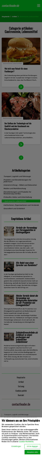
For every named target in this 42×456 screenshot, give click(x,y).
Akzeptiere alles (32, 452)
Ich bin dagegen (32, 446)
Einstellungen (16, 446)
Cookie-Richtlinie (26, 441)
